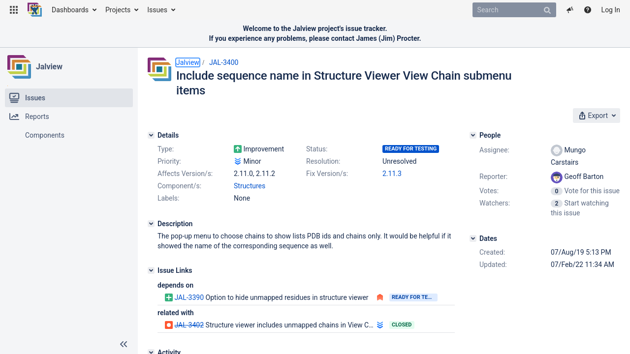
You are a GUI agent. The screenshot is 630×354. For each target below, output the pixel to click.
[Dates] (473, 238)
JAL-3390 (189, 297)
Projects (117, 10)
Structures (249, 186)
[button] (14, 10)
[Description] (151, 223)
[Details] (151, 135)
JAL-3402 (189, 325)
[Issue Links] (151, 270)
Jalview (49, 66)
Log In (610, 10)
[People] (473, 135)
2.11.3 (392, 173)
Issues (157, 10)
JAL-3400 (224, 62)
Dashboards (70, 10)
